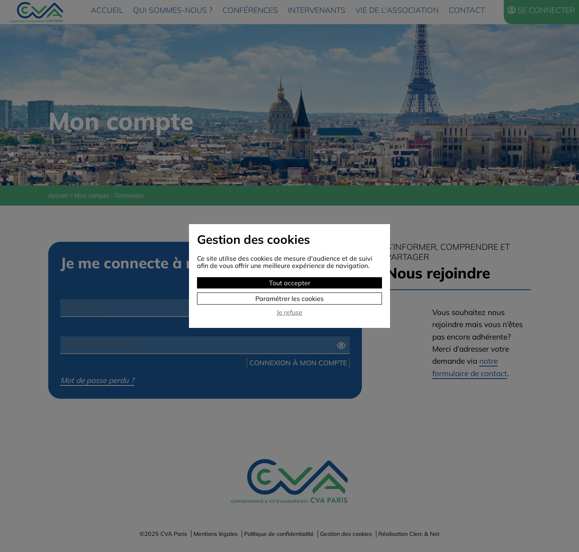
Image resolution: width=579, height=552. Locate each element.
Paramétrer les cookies (289, 299)
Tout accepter (289, 283)
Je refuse (289, 312)
